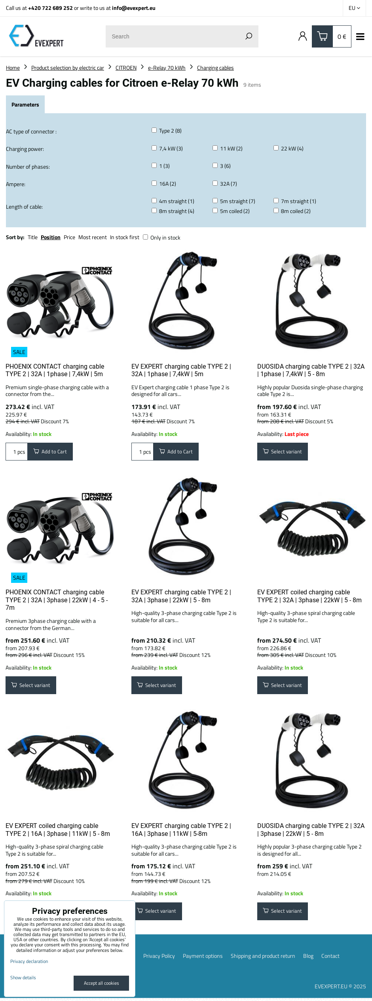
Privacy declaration (29, 961)
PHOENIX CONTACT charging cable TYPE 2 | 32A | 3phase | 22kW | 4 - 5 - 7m (57, 601)
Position (51, 237)
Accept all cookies (101, 983)
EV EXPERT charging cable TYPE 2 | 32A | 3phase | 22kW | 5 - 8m (181, 597)
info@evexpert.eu (134, 8)
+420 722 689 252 (50, 8)
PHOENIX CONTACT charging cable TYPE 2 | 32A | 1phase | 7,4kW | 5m (55, 370)
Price (69, 237)
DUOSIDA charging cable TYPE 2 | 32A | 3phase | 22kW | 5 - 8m (310, 831)
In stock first (124, 237)
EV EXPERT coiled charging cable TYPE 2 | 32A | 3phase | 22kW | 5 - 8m (309, 597)
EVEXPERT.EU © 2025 (340, 989)
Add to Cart (51, 452)
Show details (23, 977)
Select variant (283, 452)
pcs (16, 452)
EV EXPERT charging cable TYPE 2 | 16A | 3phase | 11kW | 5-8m (181, 831)
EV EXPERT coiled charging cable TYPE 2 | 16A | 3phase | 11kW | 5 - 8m (58, 831)
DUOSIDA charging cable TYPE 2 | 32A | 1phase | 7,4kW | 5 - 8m (310, 370)
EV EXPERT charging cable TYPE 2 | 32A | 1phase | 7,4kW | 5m (181, 370)
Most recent (92, 237)
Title (33, 237)
